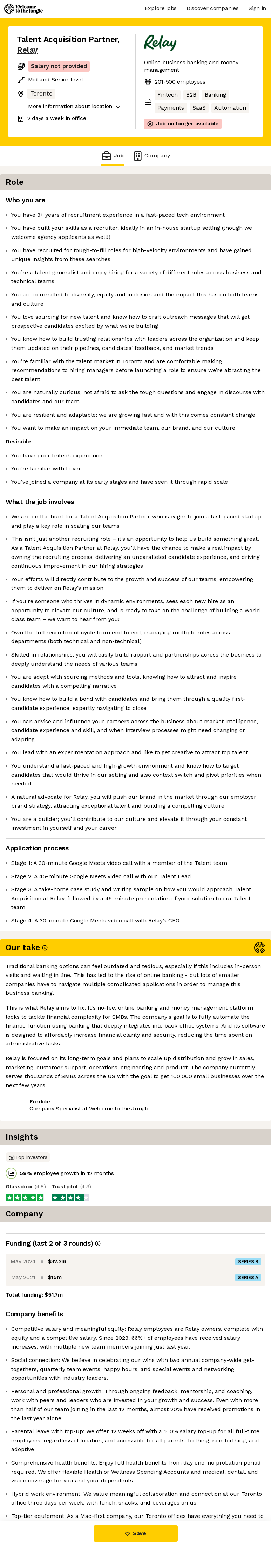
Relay (27, 50)
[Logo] (23, 9)
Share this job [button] (36, 1478)
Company (151, 156)
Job (112, 156)
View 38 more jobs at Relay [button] (53, 1491)
